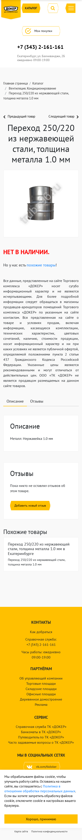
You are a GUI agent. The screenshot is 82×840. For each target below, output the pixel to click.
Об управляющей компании (41, 678)
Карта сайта (21, 831)
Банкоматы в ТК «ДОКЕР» (41, 732)
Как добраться (41, 632)
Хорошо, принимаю (41, 819)
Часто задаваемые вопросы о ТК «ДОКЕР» (41, 742)
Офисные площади (41, 694)
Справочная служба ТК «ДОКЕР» (41, 726)
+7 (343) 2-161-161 (40, 47)
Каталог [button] (31, 8)
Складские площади (41, 689)
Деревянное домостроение (41, 699)
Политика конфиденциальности (49, 831)
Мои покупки (41, 30)
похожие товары (41, 265)
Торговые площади (41, 683)
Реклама (41, 704)
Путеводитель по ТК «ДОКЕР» (41, 737)
